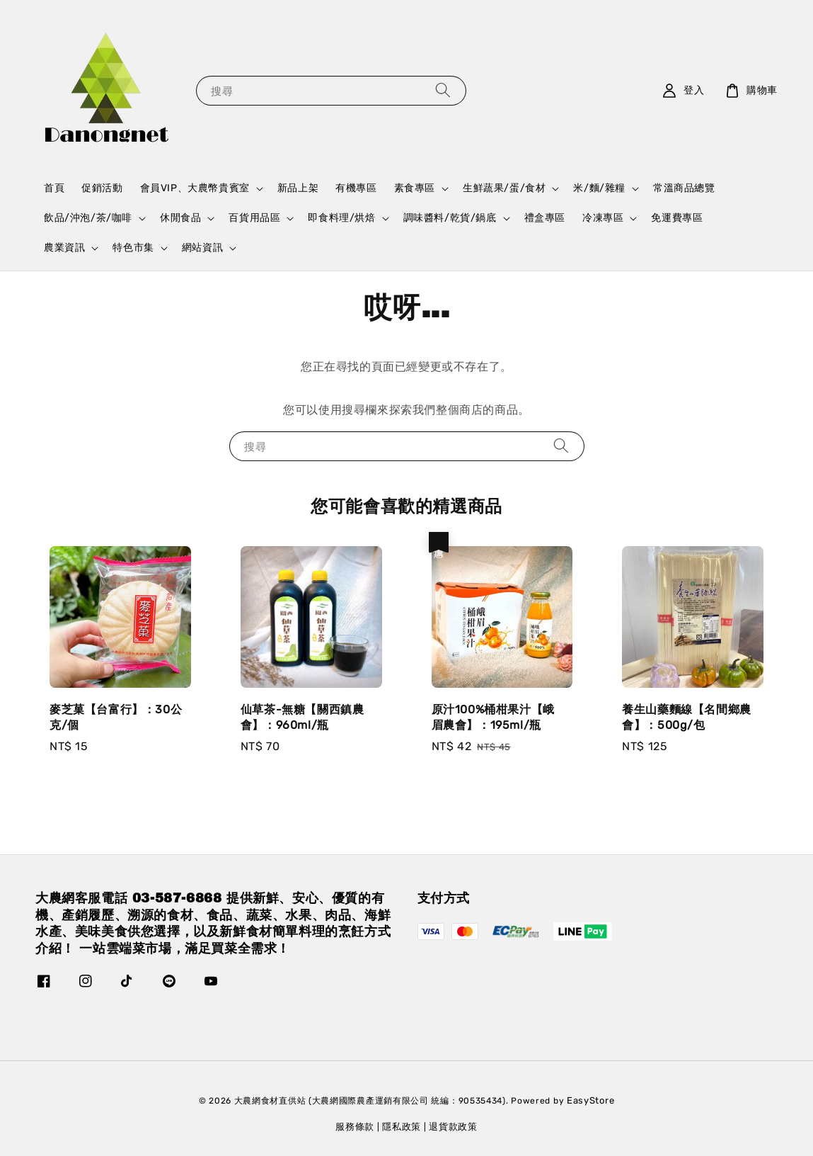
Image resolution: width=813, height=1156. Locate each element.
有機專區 (355, 188)
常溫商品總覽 (684, 188)
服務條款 (354, 1126)
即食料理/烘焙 (341, 218)
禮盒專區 (544, 218)
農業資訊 (64, 248)
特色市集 (133, 248)
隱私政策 (401, 1126)
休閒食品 (180, 218)
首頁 (54, 188)
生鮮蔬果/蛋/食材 (504, 188)
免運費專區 (677, 218)
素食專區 (414, 188)
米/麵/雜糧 (599, 188)
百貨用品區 (254, 218)
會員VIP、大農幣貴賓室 (195, 188)
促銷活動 (101, 188)
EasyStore (590, 1100)
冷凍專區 (602, 218)
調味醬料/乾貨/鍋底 (450, 218)
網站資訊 (202, 248)
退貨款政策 (453, 1126)
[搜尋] (443, 90)
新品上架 (297, 188)
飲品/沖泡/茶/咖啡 (88, 218)
